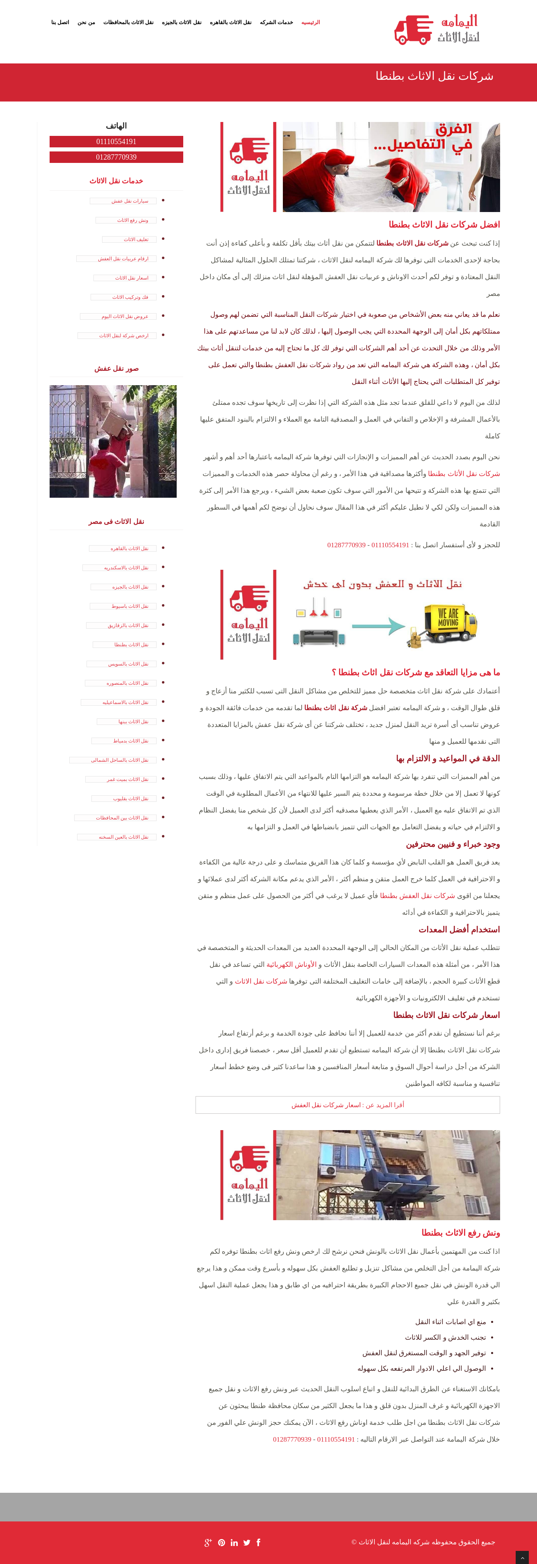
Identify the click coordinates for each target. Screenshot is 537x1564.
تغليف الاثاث (136, 239)
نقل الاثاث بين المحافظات (122, 818)
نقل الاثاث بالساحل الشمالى (119, 760)
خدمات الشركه (276, 22)
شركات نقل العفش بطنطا (417, 896)
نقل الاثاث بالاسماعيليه (125, 702)
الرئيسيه (310, 22)
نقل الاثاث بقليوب (130, 798)
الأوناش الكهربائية (291, 964)
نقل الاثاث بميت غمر (127, 779)
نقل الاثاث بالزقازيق (128, 625)
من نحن (86, 22)
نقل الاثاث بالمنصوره (127, 683)
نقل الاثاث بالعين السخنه (123, 837)
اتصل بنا (60, 22)
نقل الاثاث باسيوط (129, 606)
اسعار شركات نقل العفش (326, 1104)
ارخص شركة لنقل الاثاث (123, 336)
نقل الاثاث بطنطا (131, 645)
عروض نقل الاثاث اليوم (125, 316)
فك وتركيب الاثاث (130, 297)
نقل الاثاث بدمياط (130, 741)
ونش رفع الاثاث (132, 220)
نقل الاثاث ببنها (133, 721)
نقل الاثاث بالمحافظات (128, 22)
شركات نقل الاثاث (261, 981)
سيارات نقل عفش (129, 201)
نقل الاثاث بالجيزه (182, 22)
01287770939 (347, 545)
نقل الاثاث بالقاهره (231, 22)
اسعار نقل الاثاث (131, 278)
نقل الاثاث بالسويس (128, 664)
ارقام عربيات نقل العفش (123, 259)
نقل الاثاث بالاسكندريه (126, 568)
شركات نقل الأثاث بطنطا (464, 474)
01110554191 (390, 545)
